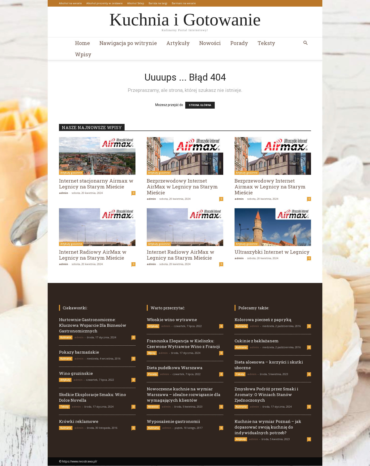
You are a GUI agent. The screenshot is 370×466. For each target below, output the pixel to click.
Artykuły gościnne (71, 173)
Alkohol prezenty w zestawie (104, 3)
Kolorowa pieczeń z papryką (263, 320)
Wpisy (83, 54)
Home (82, 43)
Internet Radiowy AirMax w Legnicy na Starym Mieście (92, 255)
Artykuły (178, 43)
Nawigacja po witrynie (128, 43)
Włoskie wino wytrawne (172, 320)
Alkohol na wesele (70, 3)
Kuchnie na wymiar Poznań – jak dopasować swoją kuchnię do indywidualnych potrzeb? (268, 427)
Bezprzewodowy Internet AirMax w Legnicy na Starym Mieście (182, 187)
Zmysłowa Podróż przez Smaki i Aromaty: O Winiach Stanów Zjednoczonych (266, 394)
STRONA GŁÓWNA (200, 105)
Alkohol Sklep (135, 3)
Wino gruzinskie (76, 373)
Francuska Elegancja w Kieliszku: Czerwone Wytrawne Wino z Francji (183, 343)
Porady (239, 43)
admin (63, 193)
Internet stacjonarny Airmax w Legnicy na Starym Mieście (96, 184)
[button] (305, 43)
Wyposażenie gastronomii (173, 421)
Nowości (210, 43)
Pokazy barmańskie (79, 352)
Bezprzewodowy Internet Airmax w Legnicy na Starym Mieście (270, 187)
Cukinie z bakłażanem (256, 341)
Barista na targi (158, 3)
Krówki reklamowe (78, 421)
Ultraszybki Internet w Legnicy (272, 252)
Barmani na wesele (184, 3)
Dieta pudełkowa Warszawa (174, 368)
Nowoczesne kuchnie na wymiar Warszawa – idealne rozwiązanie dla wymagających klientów (183, 394)
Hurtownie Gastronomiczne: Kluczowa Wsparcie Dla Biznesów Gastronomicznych (92, 325)
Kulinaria (65, 337)
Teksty (266, 43)
